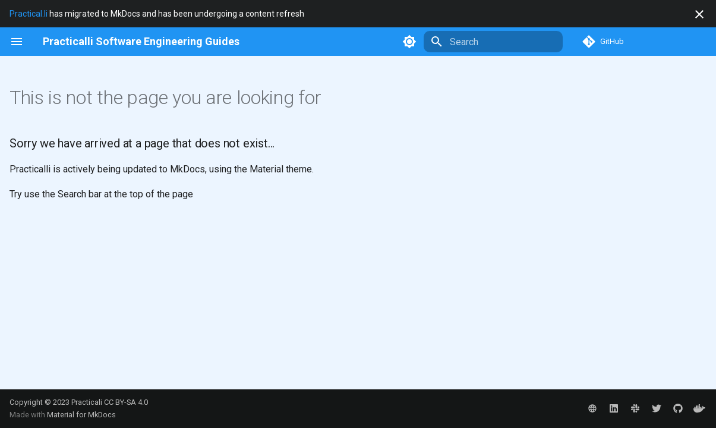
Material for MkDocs (81, 414)
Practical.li (29, 13)
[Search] (493, 41)
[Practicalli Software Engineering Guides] (141, 41)
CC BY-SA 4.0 (126, 402)
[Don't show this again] (699, 14)
